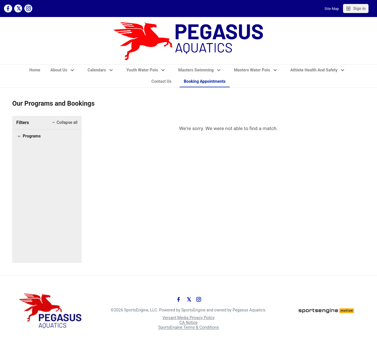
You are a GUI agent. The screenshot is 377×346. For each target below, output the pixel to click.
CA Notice (188, 322)
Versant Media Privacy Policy (188, 317)
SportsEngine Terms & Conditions (188, 327)
